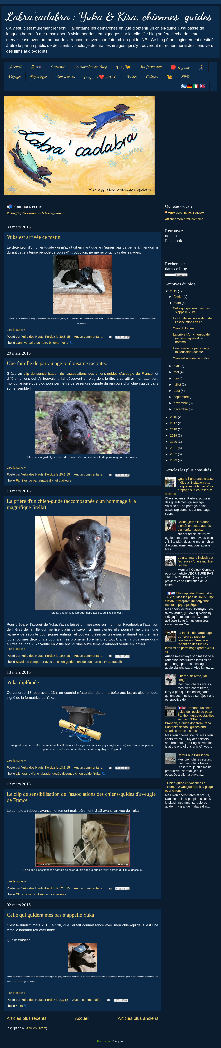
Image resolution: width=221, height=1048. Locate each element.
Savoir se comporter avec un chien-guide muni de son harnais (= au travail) (69, 662)
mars (178, 303)
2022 (174, 454)
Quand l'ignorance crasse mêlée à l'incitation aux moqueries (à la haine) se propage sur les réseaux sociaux (189, 486)
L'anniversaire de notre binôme (37, 342)
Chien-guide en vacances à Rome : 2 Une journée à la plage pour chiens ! (189, 787)
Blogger (117, 1041)
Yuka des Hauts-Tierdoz (186, 213)
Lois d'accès (65, 76)
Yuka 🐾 (67, 342)
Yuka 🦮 (123, 67)
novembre (181, 403)
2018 (174, 429)
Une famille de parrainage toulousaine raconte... (58, 363)
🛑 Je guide (179, 67)
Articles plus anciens (138, 1018)
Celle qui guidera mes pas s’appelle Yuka (50, 915)
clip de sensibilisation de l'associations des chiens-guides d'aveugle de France (88, 373)
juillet (178, 384)
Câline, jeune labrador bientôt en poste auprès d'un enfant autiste (194, 525)
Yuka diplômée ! (24, 682)
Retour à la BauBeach (193, 755)
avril (177, 366)
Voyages (14, 76)
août (177, 391)
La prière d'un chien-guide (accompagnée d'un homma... (191, 338)
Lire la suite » (16, 330)
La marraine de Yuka (90, 66)
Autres (131, 76)
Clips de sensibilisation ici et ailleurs (41, 894)
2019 (174, 435)
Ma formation (150, 66)
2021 (174, 448)
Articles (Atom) (36, 1028)
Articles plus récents (27, 1018)
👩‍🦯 (201, 67)
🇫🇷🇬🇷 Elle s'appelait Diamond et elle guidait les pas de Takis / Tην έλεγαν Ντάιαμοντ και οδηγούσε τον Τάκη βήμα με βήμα (189, 599)
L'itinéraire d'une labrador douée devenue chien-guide (54, 773)
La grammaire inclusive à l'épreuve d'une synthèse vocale (195, 561)
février (178, 297)
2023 (174, 460)
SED (185, 76)
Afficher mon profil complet (184, 219)
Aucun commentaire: (89, 336)
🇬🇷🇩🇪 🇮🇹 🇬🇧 (193, 86)
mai (177, 372)
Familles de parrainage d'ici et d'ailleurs (43, 480)
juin (177, 378)
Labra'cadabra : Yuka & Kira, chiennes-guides (109, 16)
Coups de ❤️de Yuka (100, 77)
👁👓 (35, 67)
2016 (174, 417)
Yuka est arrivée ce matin (33, 237)
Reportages (38, 76)
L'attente (57, 66)
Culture (152, 76)
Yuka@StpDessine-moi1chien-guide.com (37, 213)
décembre (181, 409)
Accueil (15, 66)
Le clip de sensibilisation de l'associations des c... (192, 320)
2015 (174, 291)
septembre (182, 397)
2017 (174, 423)
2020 (174, 441)
